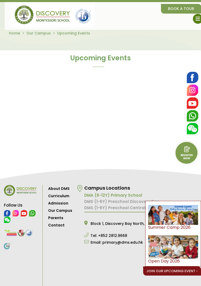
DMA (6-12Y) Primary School (113, 195)
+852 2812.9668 (112, 235)
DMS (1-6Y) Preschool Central (115, 208)
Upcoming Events (73, 33)
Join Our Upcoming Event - (172, 271)
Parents (55, 217)
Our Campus (38, 33)
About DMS (59, 188)
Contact (56, 225)
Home (14, 33)
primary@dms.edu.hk (122, 242)
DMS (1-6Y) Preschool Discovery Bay (121, 201)
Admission (58, 203)
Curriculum (58, 196)
